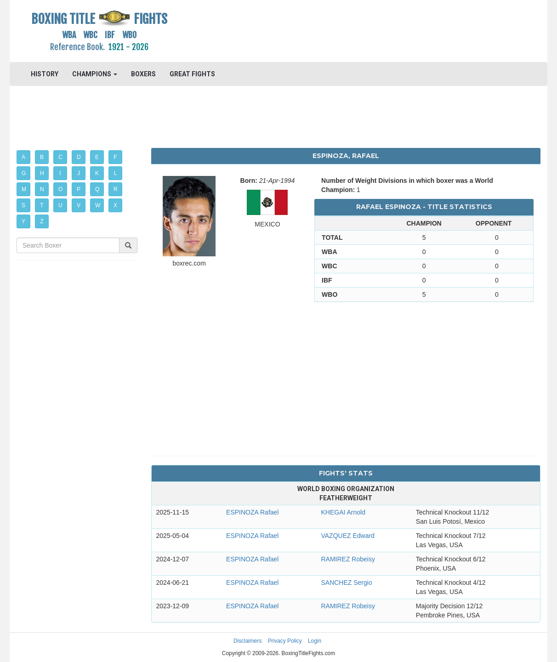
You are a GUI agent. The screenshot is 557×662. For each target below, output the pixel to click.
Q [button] (97, 189)
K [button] (97, 173)
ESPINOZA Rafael (252, 512)
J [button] (78, 173)
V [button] (78, 205)
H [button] (42, 173)
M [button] (24, 189)
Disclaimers (247, 641)
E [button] (97, 157)
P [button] (78, 189)
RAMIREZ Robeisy (348, 559)
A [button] (23, 157)
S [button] (23, 205)
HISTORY (44, 74)
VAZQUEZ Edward (347, 535)
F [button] (115, 157)
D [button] (79, 157)
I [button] (60, 173)
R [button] (116, 189)
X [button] (115, 205)
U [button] (60, 205)
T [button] (41, 205)
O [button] (60, 189)
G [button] (24, 173)
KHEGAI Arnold (343, 512)
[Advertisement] (346, 30)
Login (314, 641)
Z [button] (41, 221)
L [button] (115, 173)
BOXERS (143, 74)
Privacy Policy (285, 641)
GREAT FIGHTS (192, 74)
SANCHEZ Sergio (346, 582)
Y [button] (23, 221)
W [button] (97, 205)
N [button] (42, 189)
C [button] (60, 157)
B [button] (42, 157)
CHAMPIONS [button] (94, 74)
